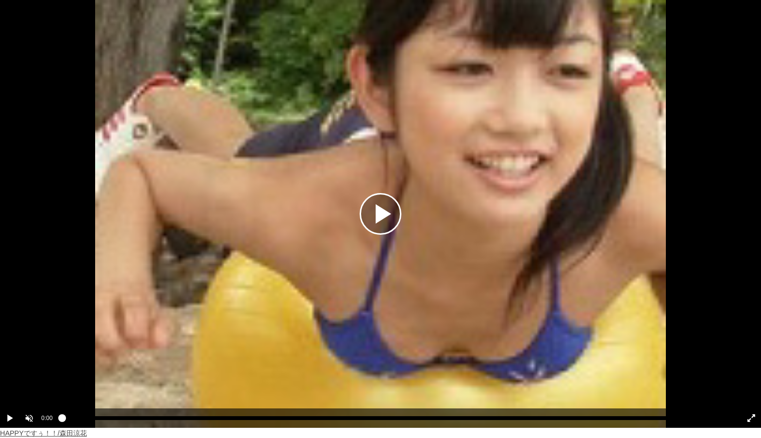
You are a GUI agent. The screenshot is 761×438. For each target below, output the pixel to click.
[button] (29, 418)
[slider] (396, 420)
